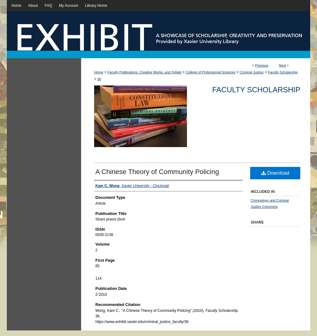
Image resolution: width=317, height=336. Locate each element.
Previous (261, 65)
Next (282, 65)
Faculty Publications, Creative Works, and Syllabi (144, 72)
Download (275, 173)
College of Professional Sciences (211, 72)
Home (98, 72)
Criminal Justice (252, 72)
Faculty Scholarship (282, 72)
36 (99, 79)
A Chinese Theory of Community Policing (157, 172)
